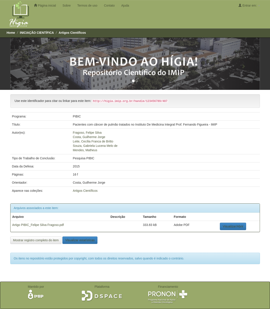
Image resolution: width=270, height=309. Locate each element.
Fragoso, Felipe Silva (87, 132)
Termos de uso (87, 5)
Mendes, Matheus (85, 150)
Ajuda (125, 5)
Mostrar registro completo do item (36, 240)
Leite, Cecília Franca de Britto (93, 141)
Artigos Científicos (72, 32)
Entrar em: (249, 5)
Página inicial (45, 5)
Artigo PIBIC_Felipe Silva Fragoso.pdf (38, 225)
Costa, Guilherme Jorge (89, 137)
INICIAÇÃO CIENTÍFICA (37, 32)
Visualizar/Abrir (233, 226)
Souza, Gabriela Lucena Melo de (95, 145)
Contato (109, 5)
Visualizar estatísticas (80, 240)
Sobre (66, 5)
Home (11, 32)
